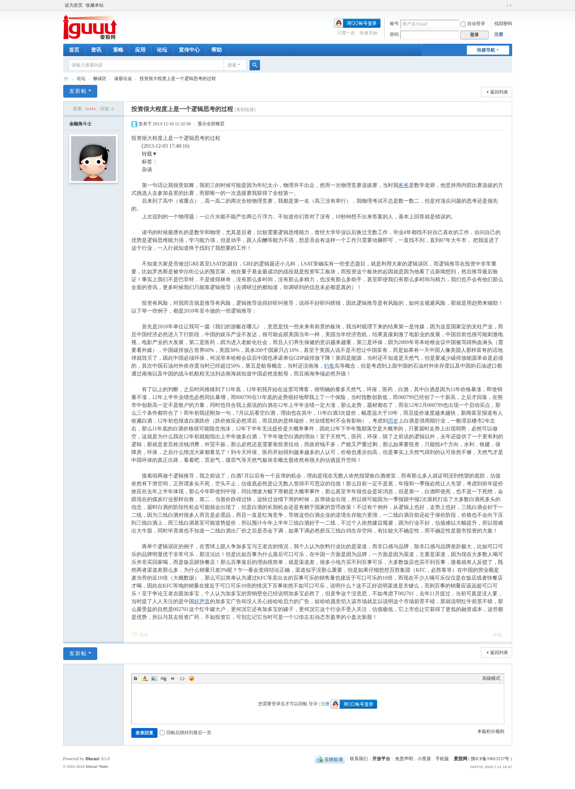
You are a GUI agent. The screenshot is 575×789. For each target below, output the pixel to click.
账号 (394, 23)
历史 (393, 421)
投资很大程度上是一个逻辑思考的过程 (178, 78)
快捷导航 (486, 50)
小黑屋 (424, 758)
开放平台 (381, 758)
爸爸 (403, 185)
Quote (173, 678)
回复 (144, 635)
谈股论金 (123, 78)
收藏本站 (95, 5)
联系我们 (359, 758)
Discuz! (93, 758)
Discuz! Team (97, 766)
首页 (74, 50)
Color (145, 678)
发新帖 (78, 91)
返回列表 (499, 92)
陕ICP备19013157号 (490, 758)
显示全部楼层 (211, 123)
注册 (498, 34)
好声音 (202, 601)
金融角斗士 (80, 123)
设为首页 (74, 5)
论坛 (162, 50)
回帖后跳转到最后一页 (185, 732)
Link (163, 678)
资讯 (96, 50)
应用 (140, 50)
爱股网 (66, 78)
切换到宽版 (508, 5)
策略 (118, 50)
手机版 (442, 758)
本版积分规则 (490, 731)
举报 (497, 635)
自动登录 (473, 23)
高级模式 (491, 678)
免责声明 (404, 758)
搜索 (231, 65)
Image (154, 678)
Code (182, 678)
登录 (313, 703)
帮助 (216, 50)
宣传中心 (189, 50)
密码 (394, 34)
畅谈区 (100, 78)
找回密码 (503, 23)
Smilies (191, 678)
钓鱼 (329, 366)
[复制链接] (245, 109)
